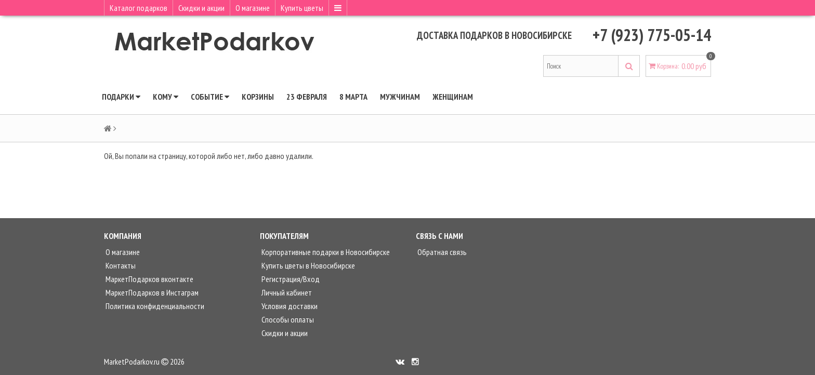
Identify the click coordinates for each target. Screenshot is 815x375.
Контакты (120, 265)
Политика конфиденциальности (154, 306)
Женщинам (452, 96)
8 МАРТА (353, 96)
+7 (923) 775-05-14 (652, 35)
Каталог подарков (138, 8)
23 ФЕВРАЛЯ (306, 96)
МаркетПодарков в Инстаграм (151, 292)
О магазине (252, 8)
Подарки (121, 96)
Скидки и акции (201, 8)
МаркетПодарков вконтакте (148, 279)
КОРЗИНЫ (258, 96)
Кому (165, 96)
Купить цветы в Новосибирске (307, 265)
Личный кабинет (286, 292)
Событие (210, 96)
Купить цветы (302, 8)
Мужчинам (400, 96)
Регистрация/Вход (290, 279)
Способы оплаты (287, 319)
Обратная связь (441, 252)
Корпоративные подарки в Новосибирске (325, 252)
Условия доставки (289, 306)
